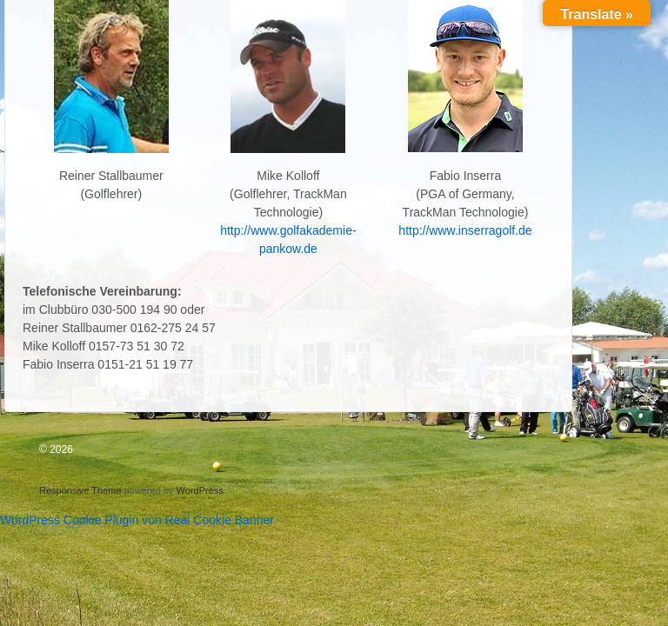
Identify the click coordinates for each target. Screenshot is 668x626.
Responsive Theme (80, 490)
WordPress (200, 490)
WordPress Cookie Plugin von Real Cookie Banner (137, 520)
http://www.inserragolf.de (464, 230)
